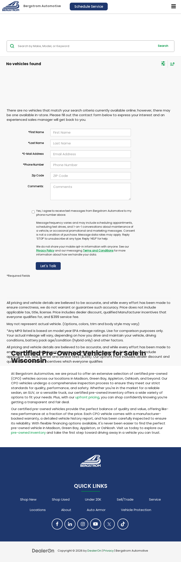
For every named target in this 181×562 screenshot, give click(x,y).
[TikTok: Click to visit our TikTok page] (123, 524)
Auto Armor (96, 509)
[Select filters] (163, 64)
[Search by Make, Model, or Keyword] (85, 46)
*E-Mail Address (33, 154)
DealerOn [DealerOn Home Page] (94, 551)
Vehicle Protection (136, 509)
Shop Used (61, 499)
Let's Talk (48, 266)
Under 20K (93, 499)
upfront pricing (87, 397)
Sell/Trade (125, 499)
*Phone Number (33, 165)
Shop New (28, 499)
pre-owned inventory (28, 432)
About (66, 509)
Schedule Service (88, 6)
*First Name (36, 132)
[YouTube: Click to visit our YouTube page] (95, 524)
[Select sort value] (171, 64)
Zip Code (38, 175)
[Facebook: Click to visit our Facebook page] (57, 524)
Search (163, 46)
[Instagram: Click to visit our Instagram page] (82, 524)
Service (155, 499)
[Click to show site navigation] (173, 6)
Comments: (36, 186)
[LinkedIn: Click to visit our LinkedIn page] (70, 524)
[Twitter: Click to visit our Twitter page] (109, 524)
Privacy (108, 551)
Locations (38, 509)
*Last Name (36, 143)
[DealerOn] (43, 550)
